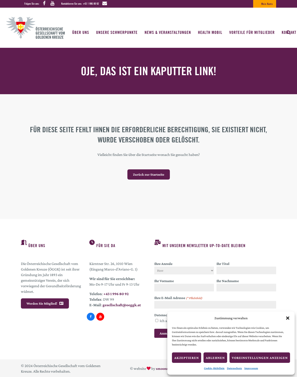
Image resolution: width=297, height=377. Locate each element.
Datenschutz (234, 368)
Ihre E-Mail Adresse (178, 298)
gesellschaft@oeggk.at (122, 305)
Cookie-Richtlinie (214, 368)
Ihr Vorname (164, 281)
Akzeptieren (186, 358)
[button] (287, 318)
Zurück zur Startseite (148, 174)
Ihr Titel (222, 264)
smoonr (162, 369)
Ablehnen (215, 358)
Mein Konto (267, 4)
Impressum (251, 368)
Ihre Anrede (163, 264)
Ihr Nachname (227, 281)
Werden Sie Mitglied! (44, 303)
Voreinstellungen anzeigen (260, 358)
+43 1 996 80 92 (91, 3)
